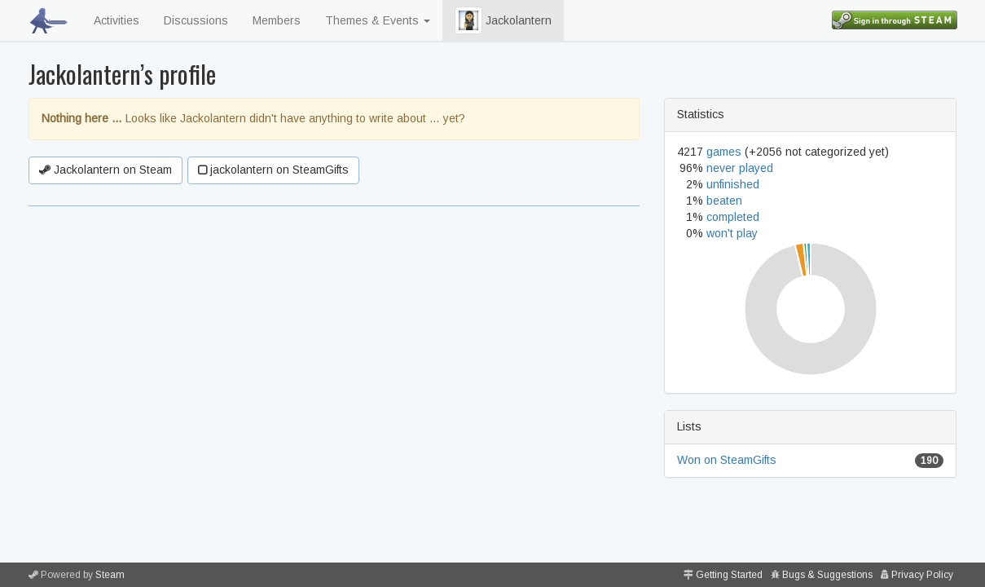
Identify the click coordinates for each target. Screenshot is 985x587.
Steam (110, 574)
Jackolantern (503, 20)
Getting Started (729, 574)
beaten (724, 200)
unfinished (732, 184)
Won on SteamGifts (726, 459)
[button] (468, 20)
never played (739, 167)
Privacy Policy (922, 574)
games (723, 151)
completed (732, 216)
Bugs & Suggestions (827, 574)
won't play (732, 233)
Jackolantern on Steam (105, 169)
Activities (116, 20)
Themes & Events (377, 20)
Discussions (196, 20)
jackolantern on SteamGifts (273, 169)
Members (277, 20)
